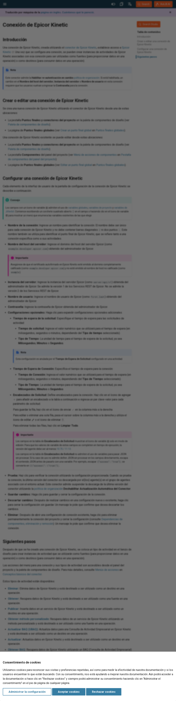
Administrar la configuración (27, 691)
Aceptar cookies (69, 691)
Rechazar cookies (104, 691)
